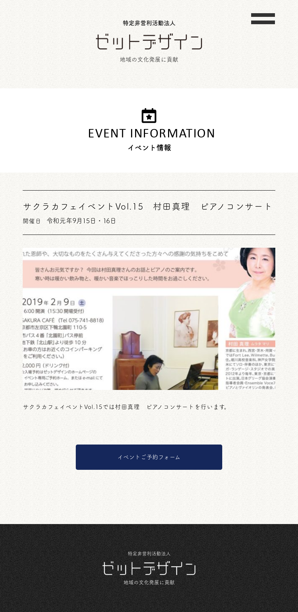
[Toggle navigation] (263, 18)
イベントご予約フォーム (149, 457)
